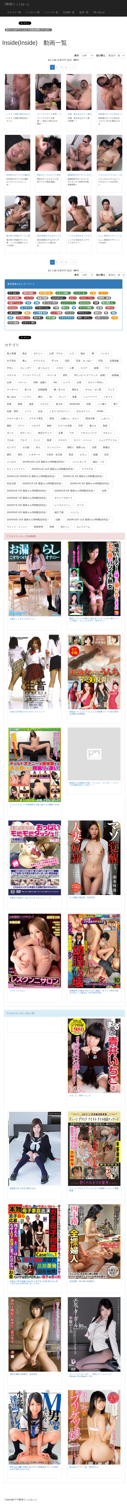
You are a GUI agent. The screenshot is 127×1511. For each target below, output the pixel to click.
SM (55, 382)
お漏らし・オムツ (70, 418)
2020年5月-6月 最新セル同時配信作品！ (74, 490)
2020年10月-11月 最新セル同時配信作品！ (88, 519)
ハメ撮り (102, 404)
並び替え (99, 55)
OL (50, 396)
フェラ (111, 389)
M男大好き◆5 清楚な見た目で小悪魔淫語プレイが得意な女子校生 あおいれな (34, 1468)
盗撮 (96, 368)
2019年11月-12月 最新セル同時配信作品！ (53, 469)
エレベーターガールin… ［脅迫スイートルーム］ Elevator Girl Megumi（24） (90, 1375)
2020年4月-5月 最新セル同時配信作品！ (27, 490)
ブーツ (21, 425)
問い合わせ (99, 12)
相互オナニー (45, 433)
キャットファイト (16, 469)
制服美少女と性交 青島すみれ (23, 1188)
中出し (10, 368)
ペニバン (74, 512)
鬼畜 (74, 396)
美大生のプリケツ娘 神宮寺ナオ (84, 1467)
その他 (25, 447)
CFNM (100, 411)
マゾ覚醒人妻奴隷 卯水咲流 (82, 897)
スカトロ (11, 375)
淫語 (67, 360)
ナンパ (62, 396)
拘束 (52, 526)
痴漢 (49, 440)
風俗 (20, 404)
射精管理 (38, 526)
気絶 (105, 425)
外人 (38, 447)
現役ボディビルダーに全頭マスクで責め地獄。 (57, 175)
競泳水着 (90, 418)
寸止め (10, 440)
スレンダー (26, 368)
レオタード (34, 454)
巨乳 (101, 360)
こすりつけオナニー (59, 411)
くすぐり (108, 396)
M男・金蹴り (40, 382)
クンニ (37, 440)
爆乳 (9, 454)
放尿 (31, 404)
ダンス (10, 433)
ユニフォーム (83, 526)
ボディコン (26, 433)
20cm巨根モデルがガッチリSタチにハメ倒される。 (59, 236)
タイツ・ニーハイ (83, 440)
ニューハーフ (90, 396)
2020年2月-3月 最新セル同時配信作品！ (42, 483)
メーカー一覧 (33, 12)
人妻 (71, 368)
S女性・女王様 (54, 454)
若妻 (9, 404)
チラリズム (39, 360)
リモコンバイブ (89, 433)
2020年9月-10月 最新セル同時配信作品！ (28, 519)
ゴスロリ (62, 440)
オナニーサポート (63, 498)
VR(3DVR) (74, 404)
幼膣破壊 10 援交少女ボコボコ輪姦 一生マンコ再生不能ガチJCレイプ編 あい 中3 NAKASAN (93, 992)
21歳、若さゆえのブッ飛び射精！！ (83, 114)
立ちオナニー (83, 411)
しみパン (105, 418)
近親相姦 (114, 360)
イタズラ (35, 425)
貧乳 (65, 375)
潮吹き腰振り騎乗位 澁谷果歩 (23, 1374)
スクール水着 (65, 425)
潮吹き (75, 389)
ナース (80, 505)
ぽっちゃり (44, 368)
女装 (79, 382)
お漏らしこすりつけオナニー (22, 619)
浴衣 (106, 454)
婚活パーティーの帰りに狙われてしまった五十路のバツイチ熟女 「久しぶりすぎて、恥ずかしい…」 (93, 619)
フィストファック (31, 375)
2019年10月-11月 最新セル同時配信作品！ (44, 461)
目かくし (65, 526)
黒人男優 (11, 353)
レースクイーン (62, 505)
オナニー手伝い (96, 382)
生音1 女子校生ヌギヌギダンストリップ (27, 712)
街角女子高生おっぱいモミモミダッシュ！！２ (30, 898)
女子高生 (11, 360)
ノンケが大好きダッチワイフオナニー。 (85, 236)
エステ (84, 368)
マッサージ (12, 389)
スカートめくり (15, 418)
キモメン (107, 433)
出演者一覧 (69, 12)
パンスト (105, 353)
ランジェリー (54, 447)
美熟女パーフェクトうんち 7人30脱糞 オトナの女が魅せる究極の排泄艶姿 (94, 713)
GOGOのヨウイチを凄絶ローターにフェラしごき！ (29, 175)
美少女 (59, 404)
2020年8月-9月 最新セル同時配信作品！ (27, 512)
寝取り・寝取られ (76, 447)
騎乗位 (106, 447)
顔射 (88, 404)
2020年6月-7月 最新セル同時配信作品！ (27, 498)
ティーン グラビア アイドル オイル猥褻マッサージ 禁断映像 (94, 1189)
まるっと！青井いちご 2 (80, 1095)
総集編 (115, 375)
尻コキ (28, 389)
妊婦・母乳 (12, 411)
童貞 (71, 454)
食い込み (11, 396)
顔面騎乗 (42, 389)
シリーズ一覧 (51, 12)
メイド (28, 411)
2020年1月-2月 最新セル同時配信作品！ (83, 476)
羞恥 (9, 425)
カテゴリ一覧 (14, 12)
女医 (94, 447)
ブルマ (23, 440)
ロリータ (51, 375)
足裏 (60, 433)
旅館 (49, 425)
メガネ (59, 368)
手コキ (54, 360)
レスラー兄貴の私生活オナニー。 (21, 114)
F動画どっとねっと (17, 4)
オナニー (38, 353)
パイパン (22, 382)
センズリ (11, 447)
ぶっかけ (11, 461)
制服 (95, 454)
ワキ (71, 433)
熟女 (24, 353)
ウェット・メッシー (17, 526)
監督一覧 (84, 12)
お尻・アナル (56, 353)
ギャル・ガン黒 (93, 389)
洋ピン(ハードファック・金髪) (89, 375)
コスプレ (44, 404)
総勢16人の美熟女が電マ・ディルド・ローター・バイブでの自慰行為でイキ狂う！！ (94, 784)
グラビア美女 (36, 418)
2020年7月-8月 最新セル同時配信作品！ (27, 505)
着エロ (92, 425)
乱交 (40, 411)
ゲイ (107, 368)
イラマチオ (87, 469)
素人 (24, 360)
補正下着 (59, 512)
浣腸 (58, 519)
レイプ (66, 382)
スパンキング (79, 461)
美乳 (20, 454)
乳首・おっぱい (84, 360)
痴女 (83, 353)
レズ (71, 353)
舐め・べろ (98, 461)
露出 (40, 396)
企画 (9, 382)
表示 (75, 55)
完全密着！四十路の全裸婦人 (82, 1281)
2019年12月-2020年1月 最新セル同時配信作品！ (32, 476)
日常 (80, 425)
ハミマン (27, 396)
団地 (52, 418)
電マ (115, 404)
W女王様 (11, 483)
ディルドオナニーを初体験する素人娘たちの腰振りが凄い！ (34, 805)
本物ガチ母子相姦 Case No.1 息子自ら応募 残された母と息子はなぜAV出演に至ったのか (34, 1282)
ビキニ (83, 454)
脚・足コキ (59, 389)
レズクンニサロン (17, 991)
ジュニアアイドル (108, 440)
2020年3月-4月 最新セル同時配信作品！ (90, 483)
